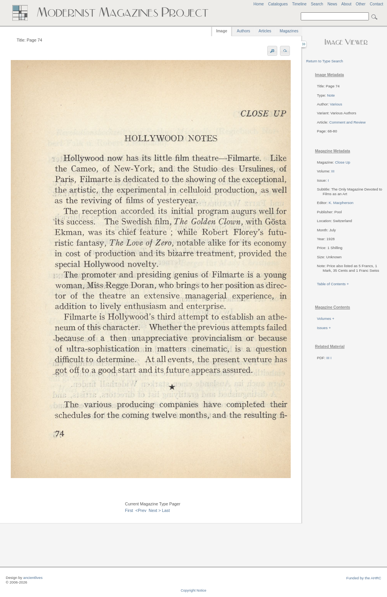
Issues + (324, 328)
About (346, 4)
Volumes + (325, 318)
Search (317, 4)
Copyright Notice (193, 590)
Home (258, 4)
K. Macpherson (340, 203)
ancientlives (32, 577)
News (332, 4)
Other (360, 4)
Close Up (342, 162)
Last (166, 510)
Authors (243, 31)
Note (331, 95)
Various (336, 104)
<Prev (141, 510)
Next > (155, 510)
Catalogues (278, 4)
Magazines (289, 31)
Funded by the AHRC (363, 578)
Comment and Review (347, 122)
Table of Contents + (333, 284)
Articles (265, 31)
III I (329, 358)
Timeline (299, 4)
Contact (376, 4)
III (332, 171)
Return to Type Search (324, 61)
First (129, 510)
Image (221, 31)
